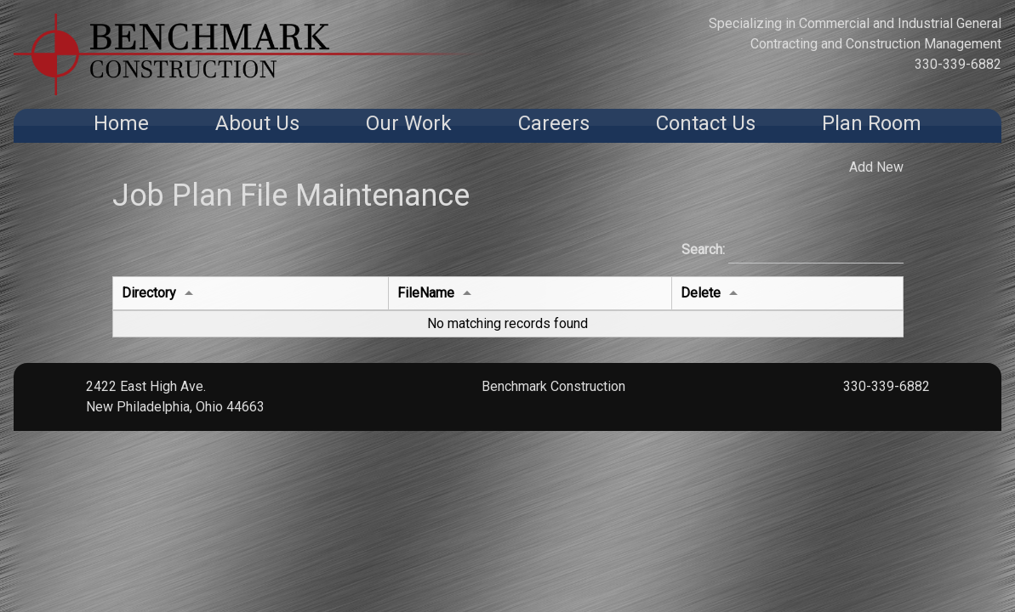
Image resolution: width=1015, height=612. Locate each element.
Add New (876, 167)
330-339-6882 (958, 64)
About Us (257, 123)
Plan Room (871, 123)
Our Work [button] (409, 123)
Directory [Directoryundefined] (149, 293)
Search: (792, 251)
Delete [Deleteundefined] (701, 293)
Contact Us (706, 123)
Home (121, 123)
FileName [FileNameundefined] (425, 293)
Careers (554, 123)
